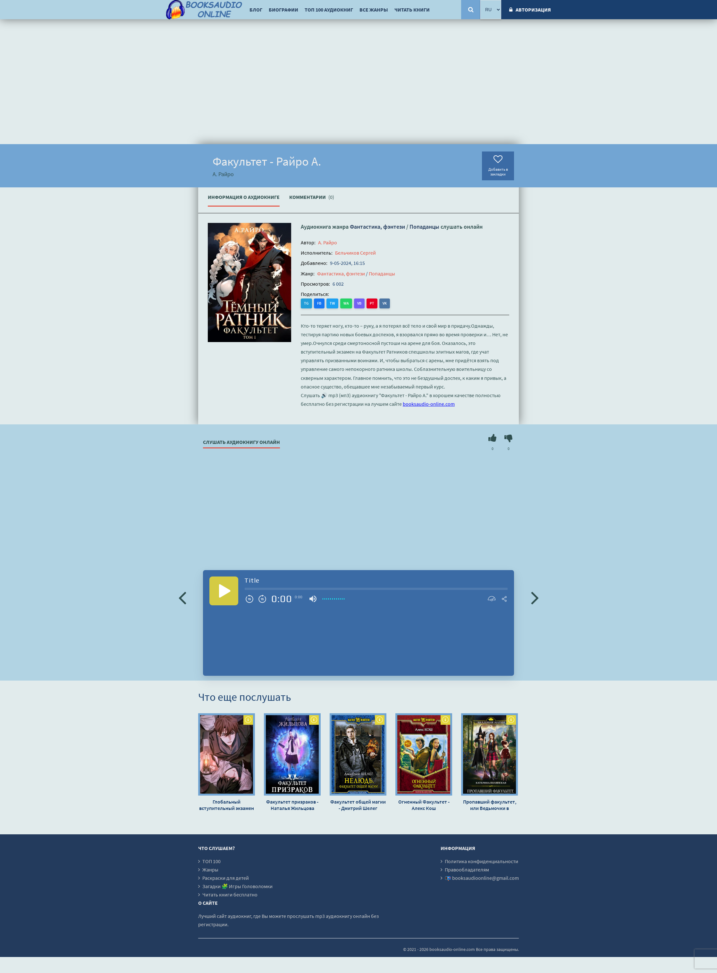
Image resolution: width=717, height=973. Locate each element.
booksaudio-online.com (429, 404)
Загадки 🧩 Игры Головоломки (237, 886)
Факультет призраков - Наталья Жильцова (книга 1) (292, 804)
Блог (255, 9)
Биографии (283, 9)
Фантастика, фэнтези (377, 226)
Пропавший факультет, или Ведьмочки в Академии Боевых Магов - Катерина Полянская (489, 804)
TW (332, 303)
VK (385, 303)
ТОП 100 (211, 861)
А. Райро (327, 242)
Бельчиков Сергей (355, 252)
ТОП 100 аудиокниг (329, 9)
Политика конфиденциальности (481, 861)
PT (372, 303)
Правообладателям (467, 869)
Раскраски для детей (225, 878)
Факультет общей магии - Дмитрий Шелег (358, 804)
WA (346, 303)
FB (319, 303)
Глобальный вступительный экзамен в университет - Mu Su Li (226, 804)
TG (306, 303)
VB (359, 303)
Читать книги (412, 9)
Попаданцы (424, 226)
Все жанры (373, 9)
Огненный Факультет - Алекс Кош (424, 804)
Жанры (210, 869)
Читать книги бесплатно (229, 894)
